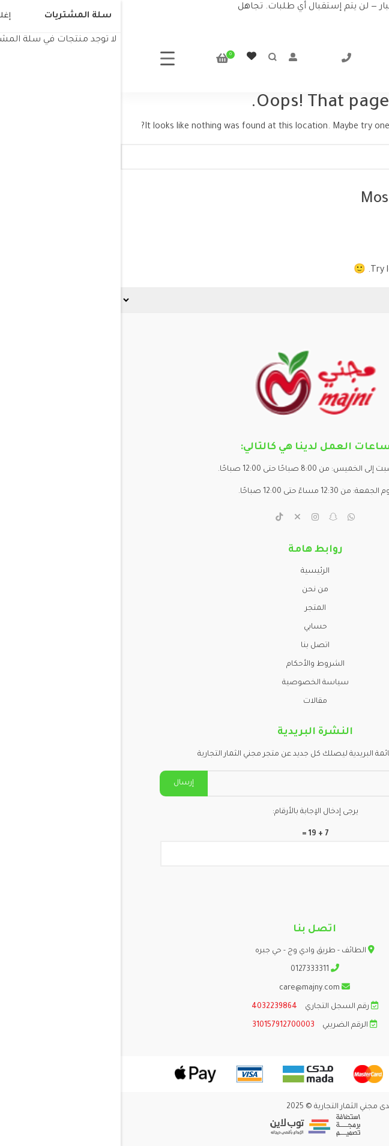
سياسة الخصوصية (194, 683)
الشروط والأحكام (195, 664)
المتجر (194, 608)
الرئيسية (194, 571)
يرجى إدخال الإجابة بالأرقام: (195, 812)
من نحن (194, 590)
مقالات (194, 701)
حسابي (195, 627)
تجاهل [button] (129, 7)
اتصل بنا (194, 646)
